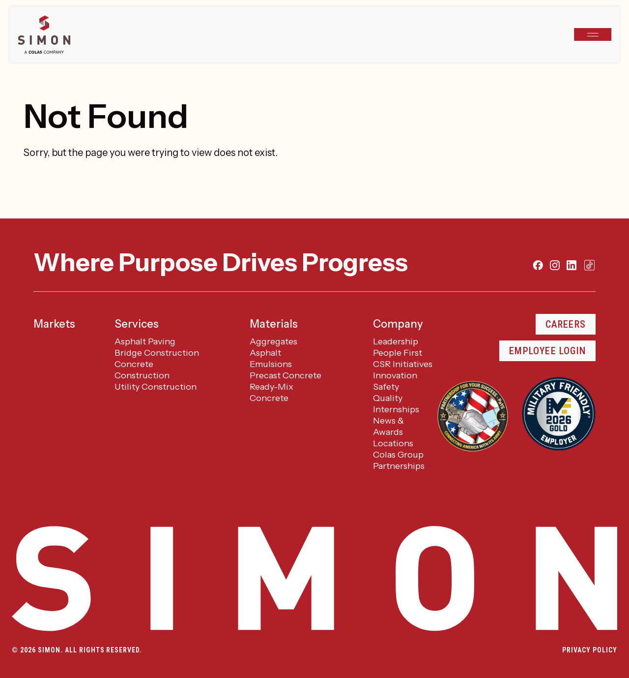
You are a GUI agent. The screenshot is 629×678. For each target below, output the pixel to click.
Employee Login (547, 351)
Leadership (395, 341)
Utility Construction (155, 386)
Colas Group (398, 454)
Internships (396, 409)
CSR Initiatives (402, 364)
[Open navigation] (592, 34)
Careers (565, 324)
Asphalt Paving (144, 341)
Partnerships (399, 466)
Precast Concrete (285, 375)
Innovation (395, 375)
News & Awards (388, 426)
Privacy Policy (589, 650)
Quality (387, 398)
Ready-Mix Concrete (271, 392)
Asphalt (265, 352)
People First (397, 352)
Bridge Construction (156, 352)
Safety (386, 386)
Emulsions (271, 364)
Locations (393, 443)
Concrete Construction (142, 370)
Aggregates (273, 341)
